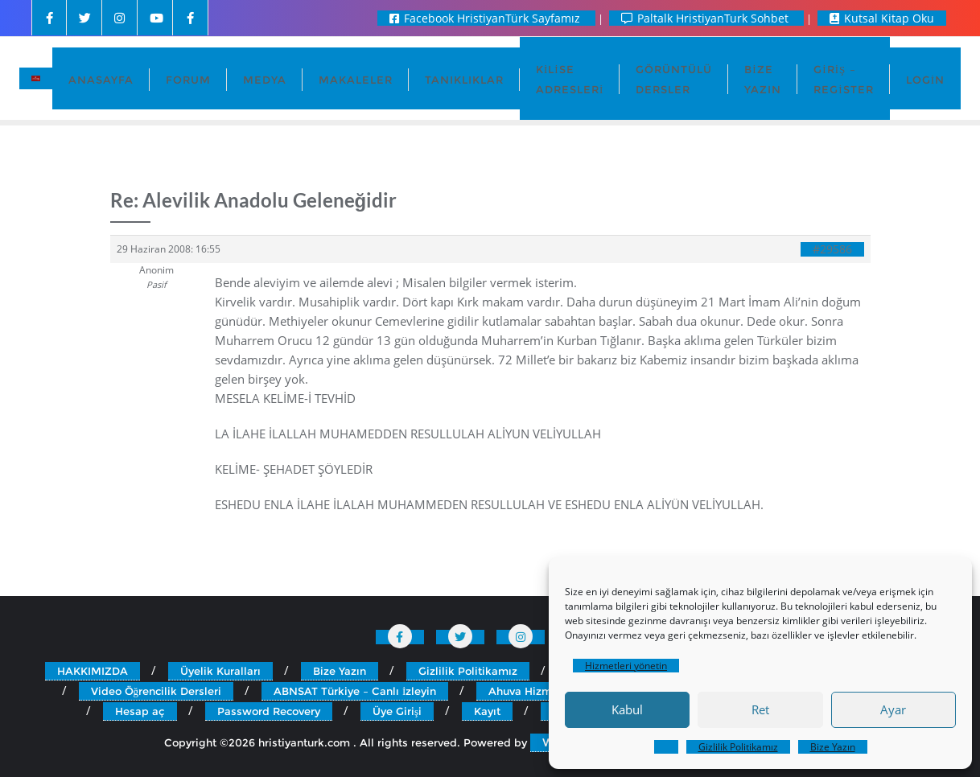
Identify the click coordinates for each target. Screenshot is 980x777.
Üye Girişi (397, 711)
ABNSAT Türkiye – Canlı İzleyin (355, 690)
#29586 (832, 249)
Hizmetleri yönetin (626, 665)
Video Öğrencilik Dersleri (156, 690)
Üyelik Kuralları (220, 670)
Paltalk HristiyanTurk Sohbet (706, 18)
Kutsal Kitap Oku (882, 18)
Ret (760, 709)
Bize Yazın (832, 747)
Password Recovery (268, 711)
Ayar (893, 709)
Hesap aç (140, 711)
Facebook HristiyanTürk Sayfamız (486, 18)
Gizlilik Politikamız (738, 747)
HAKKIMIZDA (92, 670)
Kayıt (487, 711)
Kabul (627, 709)
